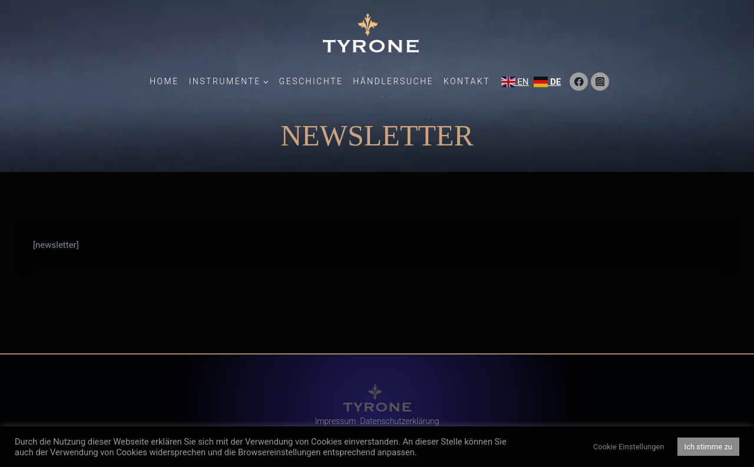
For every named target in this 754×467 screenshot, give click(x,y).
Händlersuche (393, 81)
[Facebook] (579, 81)
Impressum (335, 421)
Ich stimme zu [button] (708, 446)
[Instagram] (600, 81)
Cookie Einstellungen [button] (628, 446)
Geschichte (311, 81)
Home (164, 81)
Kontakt (467, 81)
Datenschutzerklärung (399, 421)
